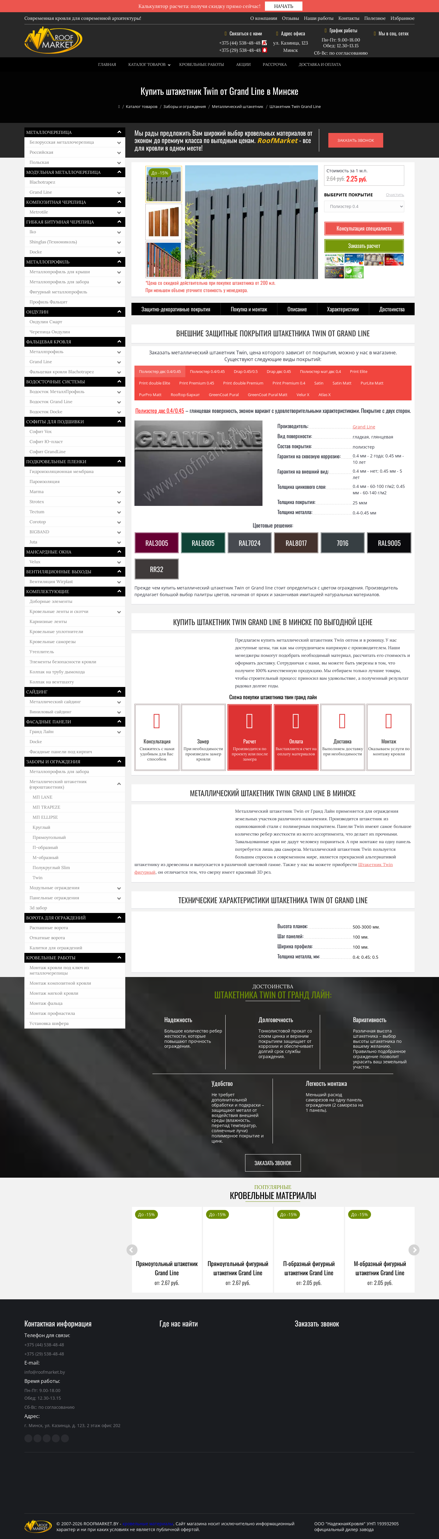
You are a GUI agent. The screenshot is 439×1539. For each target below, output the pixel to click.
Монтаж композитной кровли (60, 983)
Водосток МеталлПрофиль (57, 391)
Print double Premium (243, 383)
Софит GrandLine (48, 451)
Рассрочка (275, 64)
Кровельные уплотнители (56, 631)
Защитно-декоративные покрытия (175, 309)
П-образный (45, 847)
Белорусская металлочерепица (62, 142)
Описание (297, 309)
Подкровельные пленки (56, 461)
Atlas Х (325, 394)
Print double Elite (154, 383)
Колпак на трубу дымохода (57, 672)
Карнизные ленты (48, 621)
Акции (243, 64)
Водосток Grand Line (51, 401)
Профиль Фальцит (48, 302)
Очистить (395, 194)
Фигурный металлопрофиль (58, 292)
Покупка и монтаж (249, 309)
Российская (41, 152)
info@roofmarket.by (44, 1372)
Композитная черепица (56, 202)
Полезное (375, 18)
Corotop (38, 521)
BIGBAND (39, 532)
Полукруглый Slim (51, 867)
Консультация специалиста (364, 228)
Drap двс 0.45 (279, 371)
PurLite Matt (372, 383)
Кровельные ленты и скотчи (59, 611)
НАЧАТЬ (283, 6)
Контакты (348, 18)
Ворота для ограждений (56, 918)
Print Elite (358, 371)
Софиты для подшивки (55, 421)
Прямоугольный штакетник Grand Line (167, 1268)
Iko (33, 231)
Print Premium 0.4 (289, 383)
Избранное (403, 18)
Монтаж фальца (46, 1003)
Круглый (41, 827)
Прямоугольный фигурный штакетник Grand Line (238, 1268)
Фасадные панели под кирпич (61, 751)
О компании (263, 18)
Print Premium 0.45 (196, 383)
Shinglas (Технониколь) (53, 242)
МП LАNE (42, 797)
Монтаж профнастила (52, 1013)
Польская (39, 162)
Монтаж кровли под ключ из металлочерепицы (59, 970)
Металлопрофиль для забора (59, 282)
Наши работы (319, 18)
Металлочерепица (49, 132)
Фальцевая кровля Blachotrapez (62, 371)
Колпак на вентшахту (52, 682)
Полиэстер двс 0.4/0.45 (160, 371)
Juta (33, 542)
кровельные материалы (148, 1523)
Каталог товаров (147, 64)
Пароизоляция (45, 481)
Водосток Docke (46, 411)
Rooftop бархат (185, 394)
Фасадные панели (48, 722)
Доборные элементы (51, 601)
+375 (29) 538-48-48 (240, 50)
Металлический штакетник (237, 106)
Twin (38, 877)
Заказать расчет (364, 245)
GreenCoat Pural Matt (267, 394)
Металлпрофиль (46, 351)
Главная (107, 64)
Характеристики (343, 309)
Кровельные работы (201, 64)
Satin (318, 383)
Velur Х (303, 394)
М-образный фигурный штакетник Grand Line (380, 1268)
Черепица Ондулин (50, 332)
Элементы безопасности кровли (63, 661)
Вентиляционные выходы (58, 571)
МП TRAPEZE (46, 807)
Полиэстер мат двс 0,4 (320, 371)
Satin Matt (342, 383)
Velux (35, 561)
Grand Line (41, 192)
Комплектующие (47, 591)
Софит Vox (41, 431)
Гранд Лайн (42, 731)
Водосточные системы (55, 382)
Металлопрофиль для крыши (60, 271)
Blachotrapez (42, 182)
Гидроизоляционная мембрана (62, 471)
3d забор (38, 908)
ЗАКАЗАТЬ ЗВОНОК (355, 140)
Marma (37, 491)
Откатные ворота (47, 937)
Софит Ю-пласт (46, 441)
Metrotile (39, 212)
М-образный (46, 857)
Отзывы (290, 18)
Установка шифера (49, 1023)
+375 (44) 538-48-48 (239, 43)
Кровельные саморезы (53, 641)
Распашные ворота (49, 927)
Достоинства (392, 309)
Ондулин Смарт (46, 321)
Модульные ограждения (55, 887)
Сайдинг (37, 692)
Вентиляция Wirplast (51, 581)
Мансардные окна (48, 552)
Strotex (37, 501)
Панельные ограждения (54, 897)
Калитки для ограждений (56, 947)
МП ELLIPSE (45, 817)
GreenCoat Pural (224, 394)
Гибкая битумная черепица (60, 222)
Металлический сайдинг (55, 701)
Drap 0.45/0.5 (246, 371)
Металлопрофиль (48, 262)
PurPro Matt (150, 394)
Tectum (37, 511)
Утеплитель (42, 651)
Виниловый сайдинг (50, 711)
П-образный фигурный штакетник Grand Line (309, 1268)
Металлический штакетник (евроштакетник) (58, 784)
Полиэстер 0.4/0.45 (207, 371)
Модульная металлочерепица (63, 172)
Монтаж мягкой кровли (54, 993)
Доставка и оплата (320, 64)
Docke (36, 252)
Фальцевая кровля (48, 342)
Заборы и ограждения (184, 106)
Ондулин (37, 312)
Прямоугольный (49, 837)
